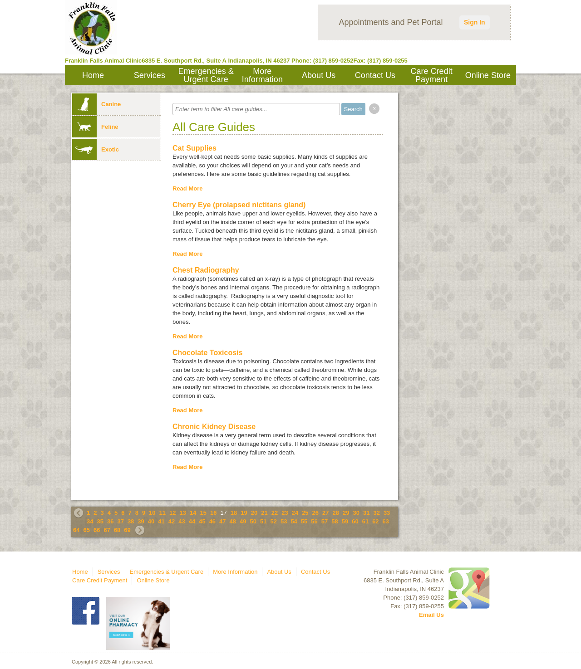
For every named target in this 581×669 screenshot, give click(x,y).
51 (263, 521)
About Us (318, 75)
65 (86, 530)
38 (131, 521)
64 (76, 530)
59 (345, 521)
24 (295, 512)
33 (387, 512)
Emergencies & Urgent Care (206, 75)
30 (356, 512)
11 (162, 512)
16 (213, 512)
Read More (187, 188)
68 (117, 530)
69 (127, 530)
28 (336, 512)
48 (233, 521)
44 (192, 521)
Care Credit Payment (432, 75)
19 (244, 512)
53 (284, 521)
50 (253, 521)
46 (212, 521)
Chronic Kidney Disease (214, 426)
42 (171, 521)
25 (305, 512)
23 (284, 512)
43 (181, 521)
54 (293, 521)
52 (273, 521)
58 (334, 521)
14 (193, 512)
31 (366, 512)
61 (365, 521)
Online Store (488, 75)
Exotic (95, 149)
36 (110, 521)
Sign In (474, 22)
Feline (95, 126)
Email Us (431, 614)
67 (106, 530)
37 (120, 521)
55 (304, 521)
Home (93, 75)
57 (324, 521)
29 (346, 512)
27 (325, 512)
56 (314, 521)
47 (222, 521)
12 (172, 512)
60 (355, 521)
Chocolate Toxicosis (207, 352)
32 (376, 512)
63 (386, 521)
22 (274, 512)
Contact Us (375, 75)
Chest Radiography (205, 270)
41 (161, 521)
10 (152, 512)
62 (375, 521)
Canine (96, 104)
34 (90, 521)
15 (203, 512)
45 (202, 521)
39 (141, 521)
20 (254, 512)
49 (243, 521)
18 (234, 512)
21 (264, 512)
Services (149, 75)
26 (315, 512)
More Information (262, 75)
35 (100, 521)
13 (183, 512)
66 (97, 530)
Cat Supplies (194, 148)
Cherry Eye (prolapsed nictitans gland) (238, 205)
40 (151, 521)
